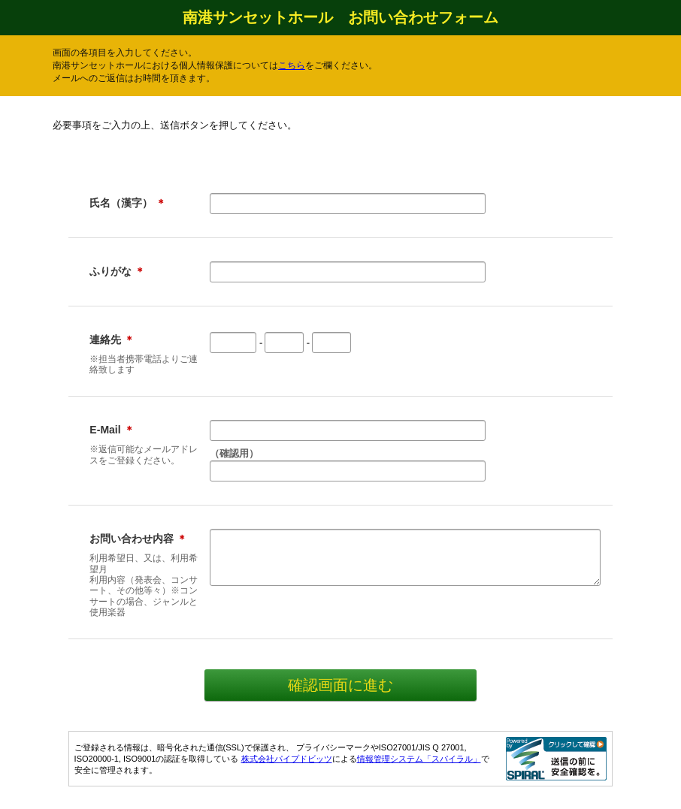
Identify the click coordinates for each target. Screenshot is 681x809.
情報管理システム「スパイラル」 (419, 758)
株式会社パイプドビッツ (286, 758)
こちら (291, 65)
